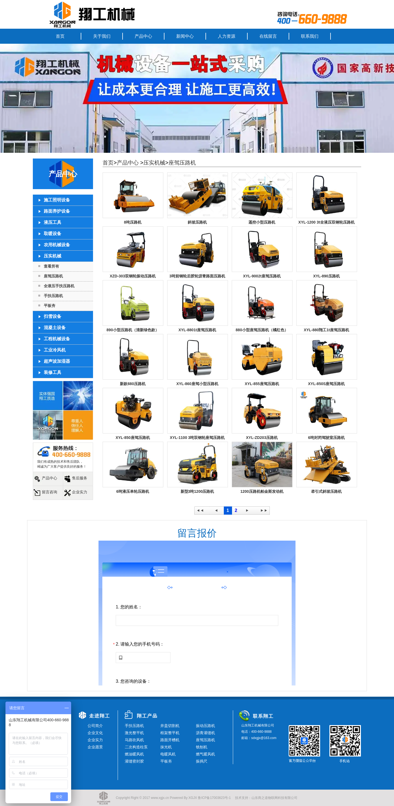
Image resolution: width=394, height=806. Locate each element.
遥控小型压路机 (261, 222)
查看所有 (51, 266)
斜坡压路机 (197, 222)
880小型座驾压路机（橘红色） (262, 330)
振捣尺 (201, 761)
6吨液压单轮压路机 (132, 491)
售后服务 (79, 478)
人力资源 (226, 36)
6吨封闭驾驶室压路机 (326, 437)
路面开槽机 (169, 740)
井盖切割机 (169, 725)
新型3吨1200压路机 (197, 491)
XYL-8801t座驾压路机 (197, 330)
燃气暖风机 (205, 754)
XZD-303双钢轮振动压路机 (133, 276)
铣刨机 (201, 747)
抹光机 (166, 747)
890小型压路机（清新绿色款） (132, 330)
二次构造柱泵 (136, 747)
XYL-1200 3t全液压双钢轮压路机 (326, 222)
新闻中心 (185, 36)
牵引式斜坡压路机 (326, 491)
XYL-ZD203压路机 (262, 437)
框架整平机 (169, 733)
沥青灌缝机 (205, 733)
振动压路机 (205, 725)
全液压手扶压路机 (59, 286)
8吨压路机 (132, 222)
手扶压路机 (53, 296)
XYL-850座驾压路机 (132, 437)
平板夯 (49, 305)
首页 (60, 36)
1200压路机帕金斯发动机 (261, 491)
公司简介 (95, 725)
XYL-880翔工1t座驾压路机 (326, 330)
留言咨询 (49, 492)
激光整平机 (134, 733)
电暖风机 (168, 754)
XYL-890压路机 (326, 276)
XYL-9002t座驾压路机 (262, 276)
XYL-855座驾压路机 (262, 384)
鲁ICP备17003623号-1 (214, 798)
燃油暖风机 (134, 754)
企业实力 (79, 492)
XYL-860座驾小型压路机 (197, 384)
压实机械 (154, 163)
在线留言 (268, 36)
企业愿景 (95, 747)
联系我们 (309, 36)
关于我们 (102, 36)
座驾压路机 (53, 276)
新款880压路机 (132, 384)
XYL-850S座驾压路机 (326, 384)
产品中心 (143, 36)
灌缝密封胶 (134, 761)
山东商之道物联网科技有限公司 (274, 798)
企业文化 (95, 733)
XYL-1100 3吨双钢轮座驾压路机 (197, 437)
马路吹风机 (134, 740)
